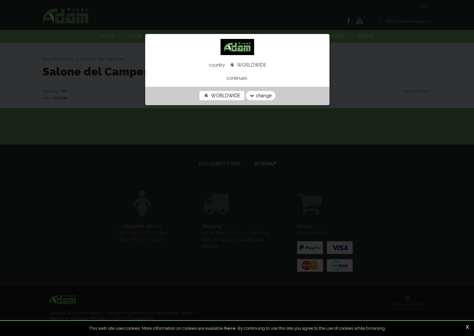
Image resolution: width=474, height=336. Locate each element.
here (230, 328)
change (261, 95)
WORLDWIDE (221, 95)
